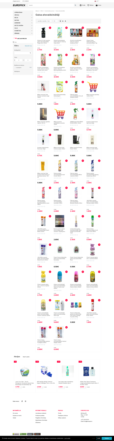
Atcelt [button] (93, 438)
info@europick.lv (16, 1)
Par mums (15, 413)
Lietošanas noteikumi (40, 413)
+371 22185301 (25, 1)
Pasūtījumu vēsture (63, 415)
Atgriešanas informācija (41, 420)
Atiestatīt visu (28, 46)
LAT (96, 1)
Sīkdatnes (38, 422)
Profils (59, 413)
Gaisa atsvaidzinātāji (60, 10)
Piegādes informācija (40, 418)
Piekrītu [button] (107, 438)
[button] (97, 1)
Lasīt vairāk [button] (67, 438)
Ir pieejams (18, 67)
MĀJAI (42, 10)
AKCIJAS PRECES (20, 38)
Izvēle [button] (98, 438)
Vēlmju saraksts (62, 418)
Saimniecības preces (49, 10)
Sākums (37, 10)
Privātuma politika (39, 415)
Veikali (14, 418)
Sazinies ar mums (17, 415)
